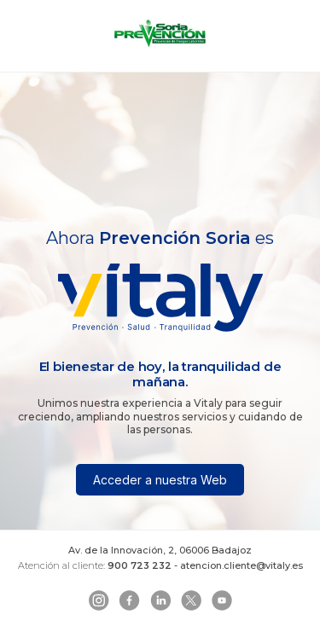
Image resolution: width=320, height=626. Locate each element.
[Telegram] (191, 600)
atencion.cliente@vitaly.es (241, 565)
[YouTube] (222, 600)
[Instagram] (99, 600)
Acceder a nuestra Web (160, 479)
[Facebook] (130, 600)
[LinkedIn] (160, 600)
